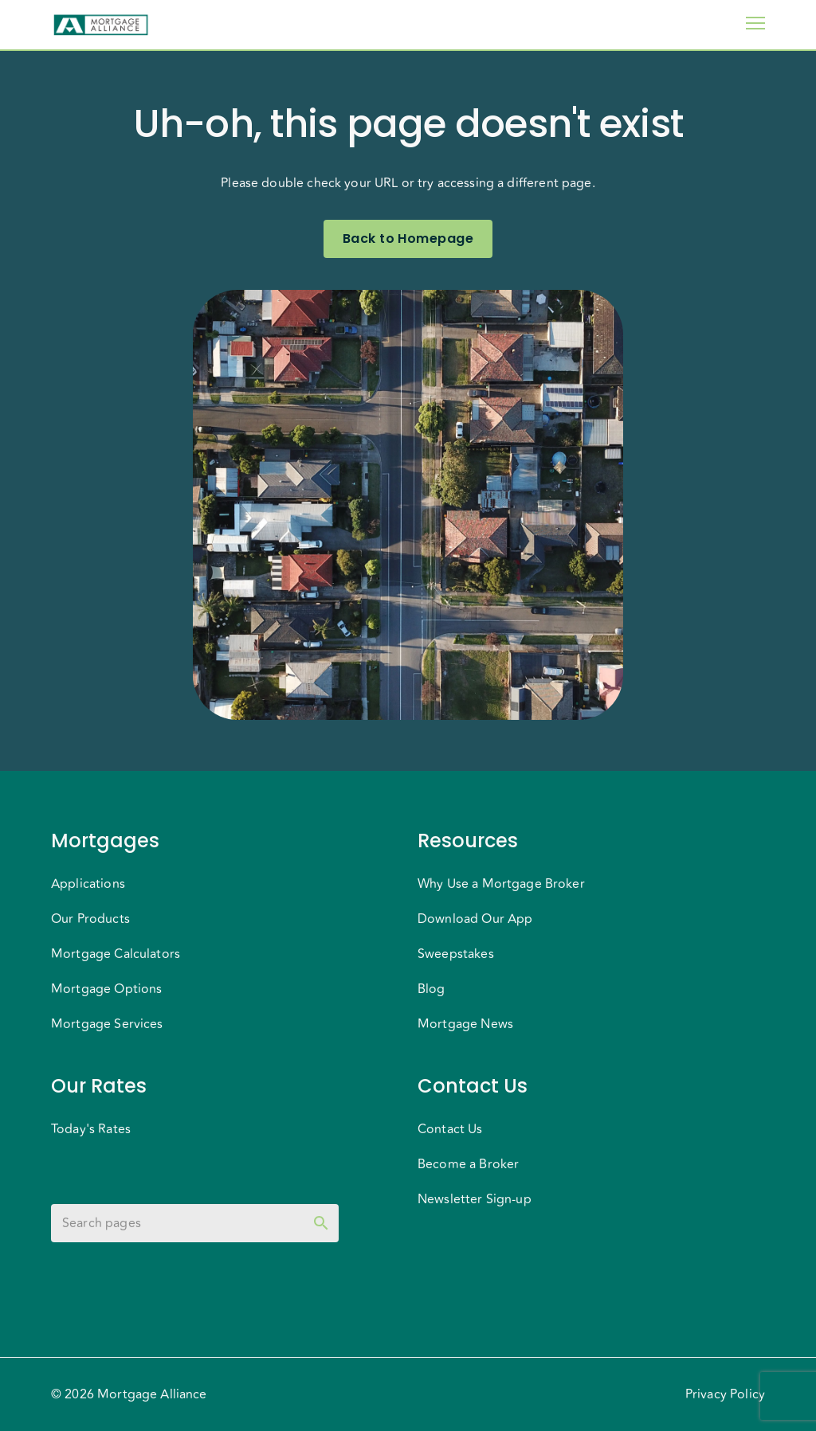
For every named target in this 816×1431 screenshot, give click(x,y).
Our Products (90, 919)
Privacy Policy (725, 1394)
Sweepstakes (456, 954)
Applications (88, 883)
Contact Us (450, 1129)
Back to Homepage (408, 239)
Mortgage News (465, 1024)
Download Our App (475, 919)
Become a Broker (468, 1164)
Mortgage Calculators (115, 954)
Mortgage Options (106, 989)
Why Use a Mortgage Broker (501, 883)
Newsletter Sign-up (475, 1199)
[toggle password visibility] (321, 1223)
